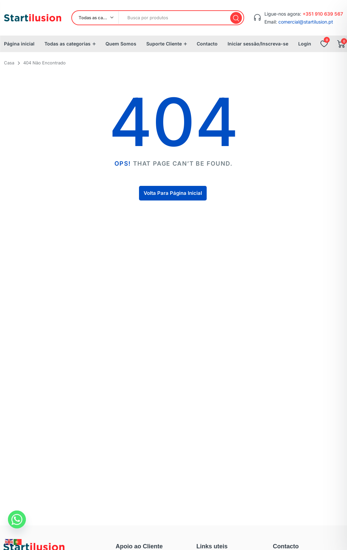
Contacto (207, 43)
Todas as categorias (67, 43)
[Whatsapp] (17, 519)
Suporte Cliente (164, 43)
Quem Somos (120, 43)
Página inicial (19, 43)
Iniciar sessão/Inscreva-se (258, 43)
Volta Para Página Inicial (173, 193)
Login (304, 43)
